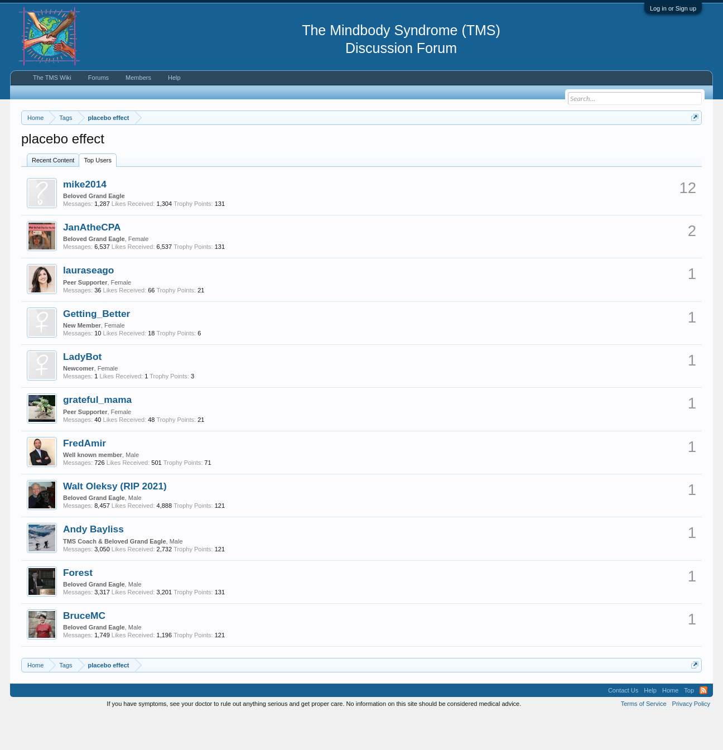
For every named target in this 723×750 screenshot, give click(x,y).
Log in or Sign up (673, 8)
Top (689, 724)
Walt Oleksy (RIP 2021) (115, 519)
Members (138, 77)
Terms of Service (644, 737)
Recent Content (53, 193)
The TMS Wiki (52, 77)
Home (670, 724)
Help (174, 77)
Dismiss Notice (692, 144)
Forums (98, 77)
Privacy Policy (691, 737)
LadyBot (82, 390)
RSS (703, 724)
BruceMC (84, 649)
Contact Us (623, 724)
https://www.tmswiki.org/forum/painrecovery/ (532, 144)
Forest (78, 606)
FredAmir (84, 476)
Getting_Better (96, 347)
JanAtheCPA (92, 260)
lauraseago (88, 304)
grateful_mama (97, 433)
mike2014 (85, 217)
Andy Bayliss (93, 563)
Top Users (98, 193)
